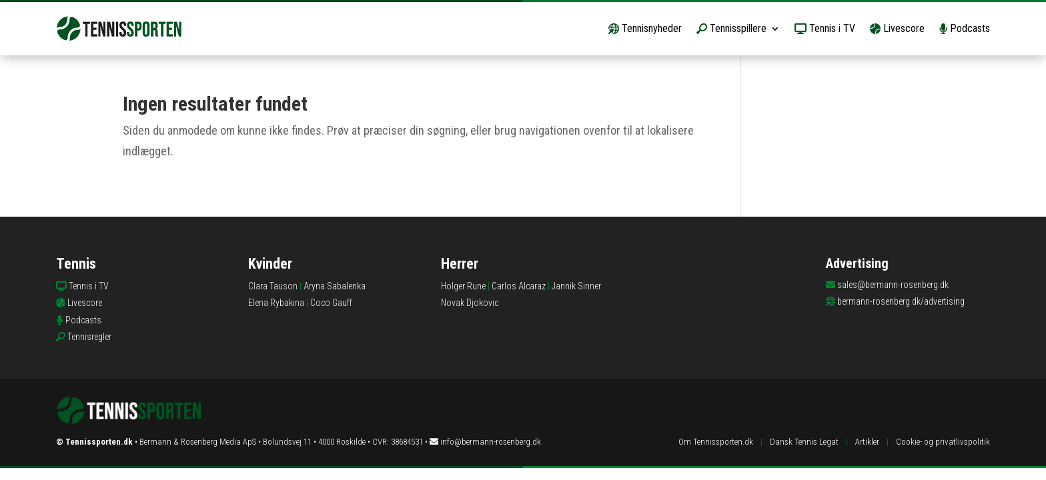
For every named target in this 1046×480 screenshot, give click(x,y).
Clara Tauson (273, 286)
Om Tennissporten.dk (715, 442)
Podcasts (964, 28)
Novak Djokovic (469, 302)
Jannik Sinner (576, 286)
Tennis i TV (825, 28)
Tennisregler (89, 336)
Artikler (867, 442)
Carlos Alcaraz (519, 286)
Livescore (897, 28)
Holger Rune (463, 286)
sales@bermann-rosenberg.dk (893, 284)
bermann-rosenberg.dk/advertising (901, 301)
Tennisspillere (731, 28)
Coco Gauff (331, 302)
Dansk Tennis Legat (804, 442)
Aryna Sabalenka (335, 286)
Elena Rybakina (276, 302)
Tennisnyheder (645, 28)
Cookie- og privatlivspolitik (943, 442)
